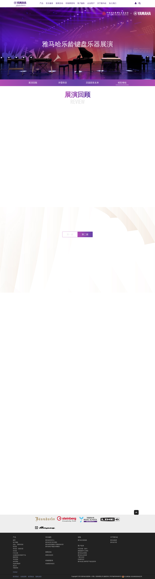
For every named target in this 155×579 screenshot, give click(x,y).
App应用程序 (16, 563)
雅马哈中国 (113, 542)
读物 (79, 537)
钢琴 (14, 540)
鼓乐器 (15, 546)
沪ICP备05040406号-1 (115, 576)
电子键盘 (15, 542)
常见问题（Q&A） (83, 548)
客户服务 (81, 3)
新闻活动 (59, 3)
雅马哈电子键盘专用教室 (52, 546)
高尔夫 (15, 566)
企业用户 (91, 3)
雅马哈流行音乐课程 (51, 542)
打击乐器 (15, 553)
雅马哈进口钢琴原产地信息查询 (87, 561)
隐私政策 (39, 576)
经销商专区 (81, 559)
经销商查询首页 (49, 563)
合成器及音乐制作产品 (19, 555)
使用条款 (31, 576)
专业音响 (15, 559)
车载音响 (15, 568)
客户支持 (81, 545)
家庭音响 (15, 557)
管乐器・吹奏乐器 (18, 548)
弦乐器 (15, 551)
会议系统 (15, 561)
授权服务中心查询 (83, 551)
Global (15, 572)
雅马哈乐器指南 (82, 540)
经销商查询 (70, 3)
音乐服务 (49, 3)
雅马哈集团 (113, 540)
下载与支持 (81, 557)
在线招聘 (23, 576)
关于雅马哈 (101, 3)
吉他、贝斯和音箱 (18, 544)
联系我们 (16, 576)
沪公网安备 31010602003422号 (132, 576)
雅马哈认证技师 (82, 555)
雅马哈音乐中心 (49, 540)
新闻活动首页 (49, 555)
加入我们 (112, 3)
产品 (41, 3)
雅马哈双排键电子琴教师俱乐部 (54, 544)
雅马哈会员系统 (82, 553)
